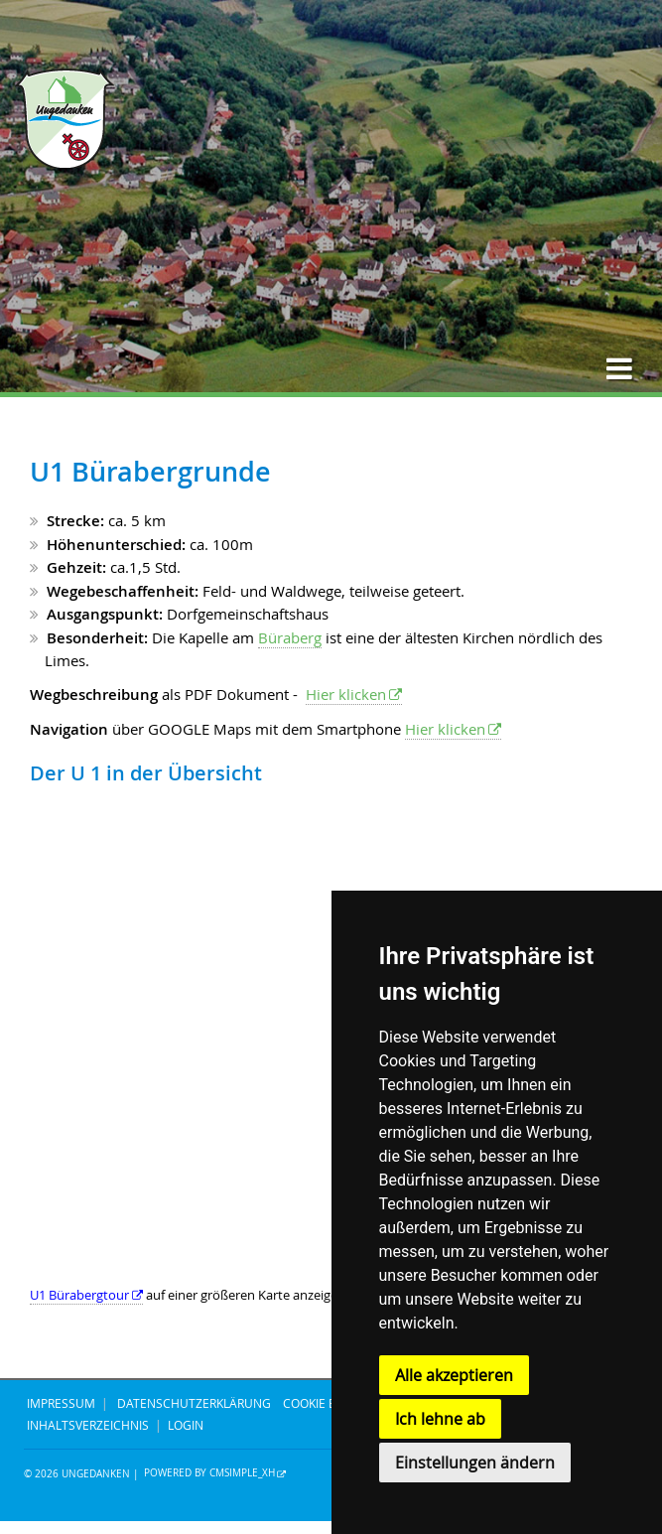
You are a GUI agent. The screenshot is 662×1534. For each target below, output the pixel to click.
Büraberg (290, 637)
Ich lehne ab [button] (440, 1419)
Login (185, 1425)
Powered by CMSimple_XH (209, 1473)
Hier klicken (346, 694)
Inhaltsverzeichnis (88, 1425)
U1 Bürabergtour (79, 1295)
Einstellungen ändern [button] (475, 1462)
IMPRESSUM (61, 1403)
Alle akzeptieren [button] (454, 1375)
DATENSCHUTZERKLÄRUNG (194, 1403)
